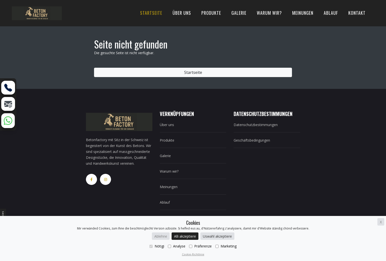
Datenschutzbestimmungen (256, 124)
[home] (37, 12)
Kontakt (357, 13)
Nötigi (156, 246)
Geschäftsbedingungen (252, 140)
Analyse (176, 246)
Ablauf (331, 13)
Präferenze (200, 246)
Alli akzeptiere (185, 236)
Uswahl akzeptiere (217, 236)
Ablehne (160, 236)
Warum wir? (269, 13)
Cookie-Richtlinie (193, 254)
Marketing (226, 246)
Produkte (211, 13)
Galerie (238, 13)
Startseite (151, 13)
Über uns (182, 13)
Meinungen (302, 13)
